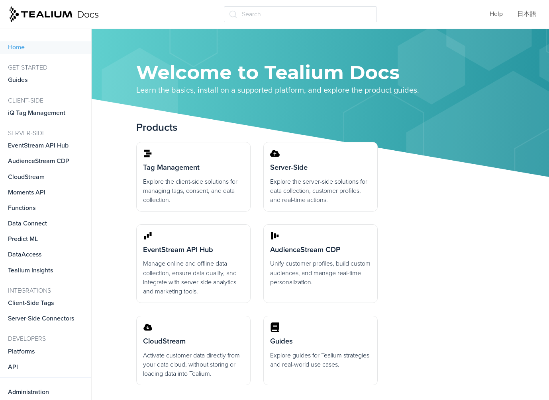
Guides (17, 80)
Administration (28, 392)
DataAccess (24, 254)
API (13, 367)
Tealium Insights (30, 270)
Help (496, 14)
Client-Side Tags (31, 303)
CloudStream (26, 177)
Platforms (21, 351)
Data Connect (27, 223)
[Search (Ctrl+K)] (300, 14)
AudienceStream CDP (38, 161)
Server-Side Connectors (41, 318)
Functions (21, 208)
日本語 (526, 14)
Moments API (26, 192)
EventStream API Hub (38, 146)
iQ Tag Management (36, 113)
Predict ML (23, 239)
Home (16, 47)
